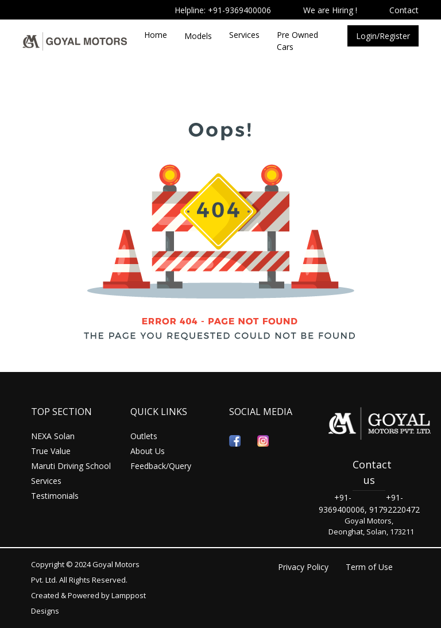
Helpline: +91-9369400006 (223, 10)
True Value (51, 450)
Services (244, 34)
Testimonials (55, 495)
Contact (404, 10)
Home (155, 34)
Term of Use (369, 566)
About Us (147, 450)
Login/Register (383, 35)
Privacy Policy (303, 566)
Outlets (143, 436)
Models (198, 35)
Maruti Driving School (71, 465)
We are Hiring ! (330, 10)
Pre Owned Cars (297, 40)
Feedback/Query (160, 465)
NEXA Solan (53, 436)
